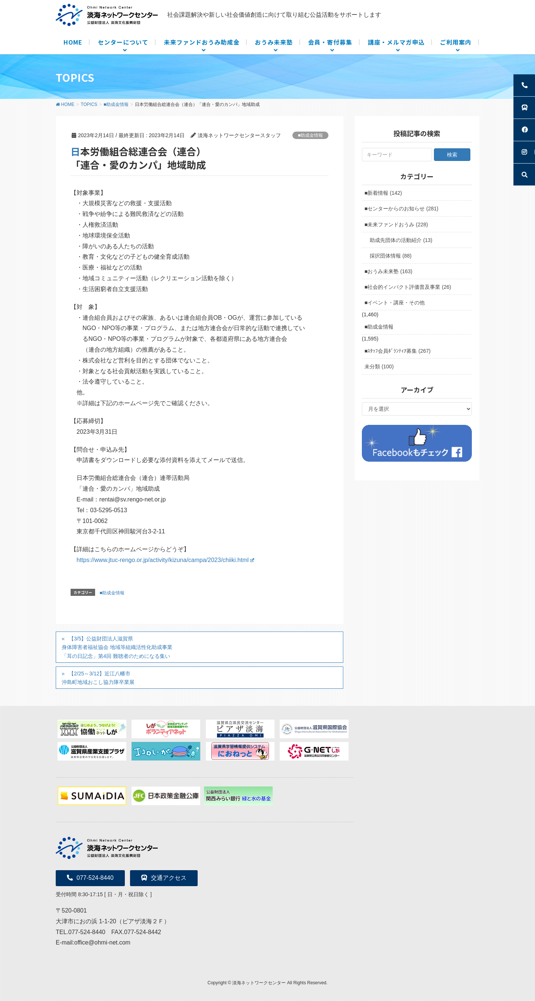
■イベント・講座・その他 (394, 303)
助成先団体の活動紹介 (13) (401, 240)
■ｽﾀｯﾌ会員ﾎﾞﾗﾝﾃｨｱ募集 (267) (397, 351)
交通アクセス (164, 878)
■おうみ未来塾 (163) (388, 271)
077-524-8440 (90, 878)
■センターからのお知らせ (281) (401, 208)
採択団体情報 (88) (391, 256)
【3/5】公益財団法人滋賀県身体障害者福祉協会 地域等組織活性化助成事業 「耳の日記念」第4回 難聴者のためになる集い (118, 647)
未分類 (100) (379, 366)
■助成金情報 (310, 135)
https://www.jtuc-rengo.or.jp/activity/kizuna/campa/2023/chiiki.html (165, 560)
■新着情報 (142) (383, 193)
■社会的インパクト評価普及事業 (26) (407, 287)
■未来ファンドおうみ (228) (396, 224)
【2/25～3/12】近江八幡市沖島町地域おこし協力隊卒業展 (98, 678)
